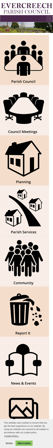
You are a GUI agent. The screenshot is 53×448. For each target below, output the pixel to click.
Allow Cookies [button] (24, 443)
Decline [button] (9, 443)
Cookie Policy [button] (11, 436)
